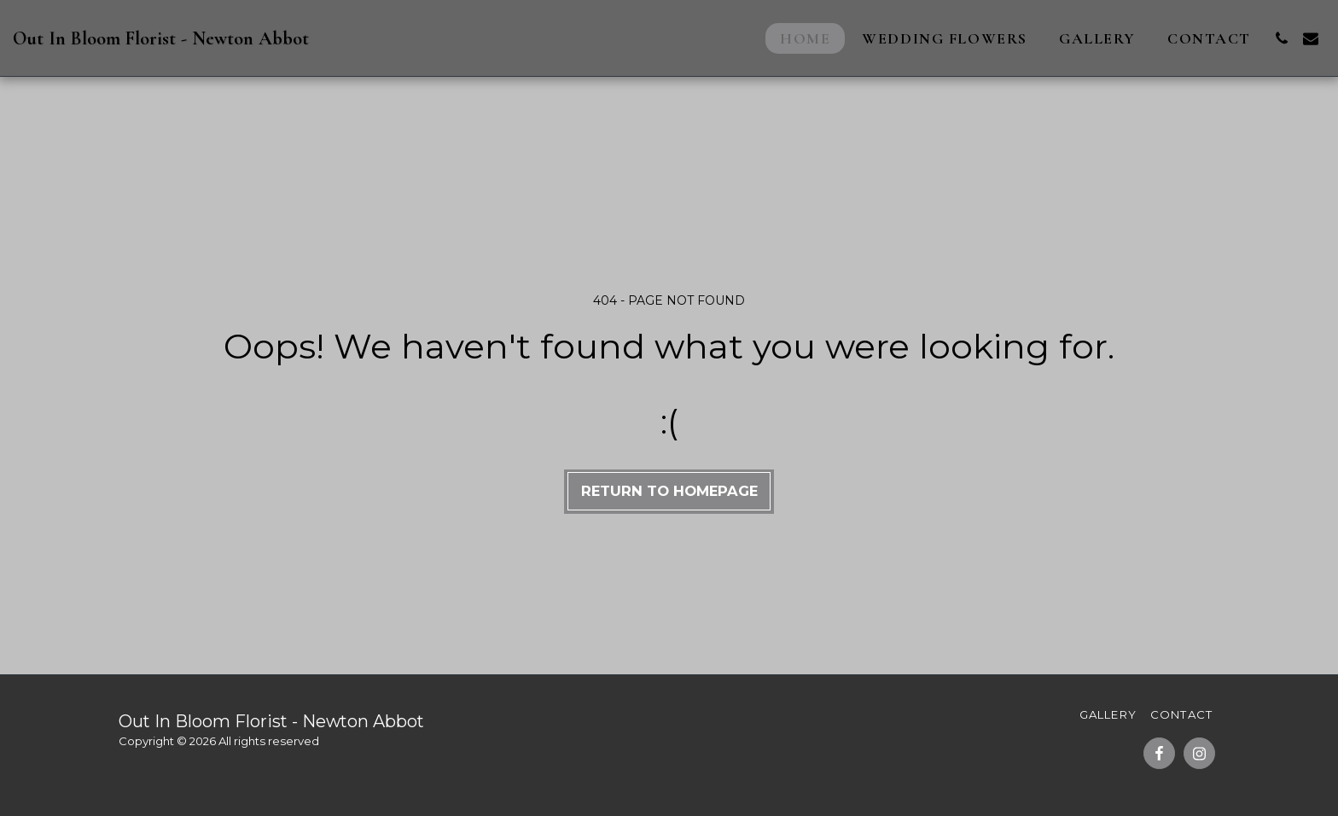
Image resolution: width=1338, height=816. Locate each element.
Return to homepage (669, 490)
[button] (1281, 38)
